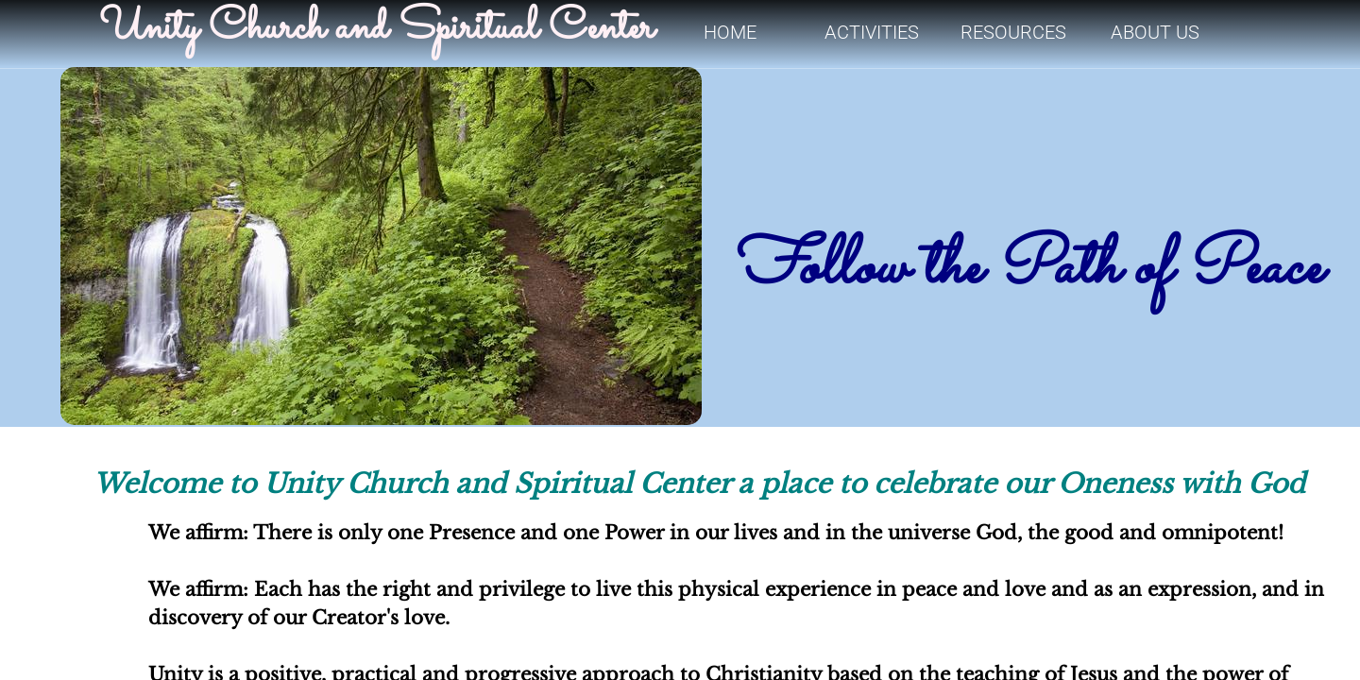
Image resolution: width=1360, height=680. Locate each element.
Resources (1013, 32)
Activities (871, 32)
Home (730, 32)
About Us (1155, 32)
